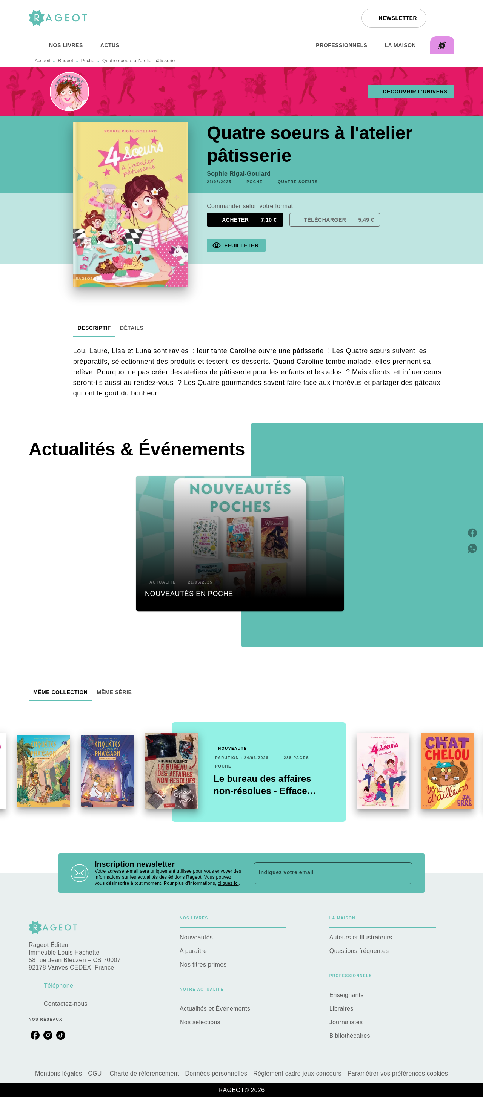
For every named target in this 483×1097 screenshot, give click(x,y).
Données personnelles (216, 1073)
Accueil (42, 60)
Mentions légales (58, 1073)
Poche (88, 60)
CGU (95, 1073)
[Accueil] (60, 18)
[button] (393, 18)
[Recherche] (444, 18)
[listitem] (35, 1035)
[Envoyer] (403, 873)
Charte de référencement (144, 1073)
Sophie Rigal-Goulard (239, 173)
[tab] (37, 45)
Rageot (66, 60)
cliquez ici (228, 883)
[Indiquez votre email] (324, 873)
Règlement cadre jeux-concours (297, 1073)
